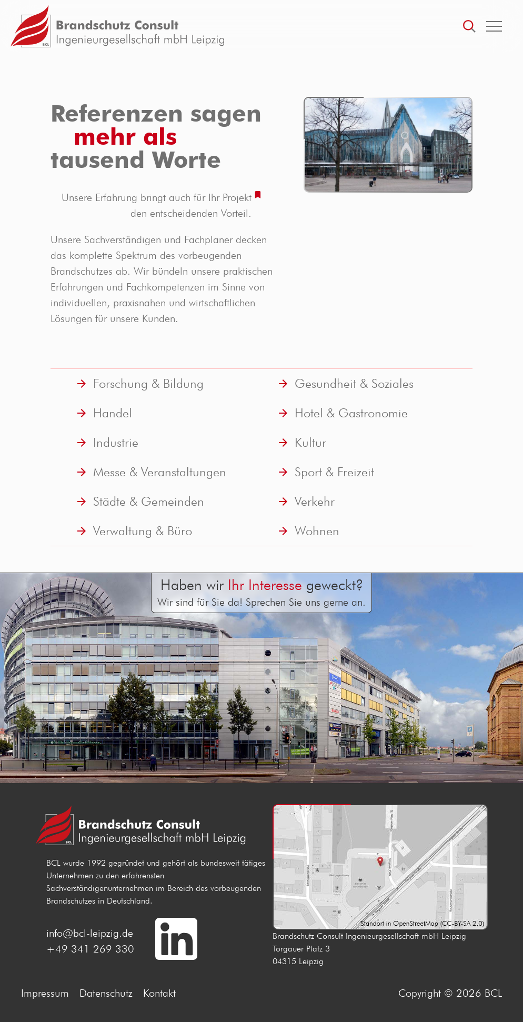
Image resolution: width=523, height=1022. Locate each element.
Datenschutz (106, 993)
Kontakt (159, 993)
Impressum (45, 993)
